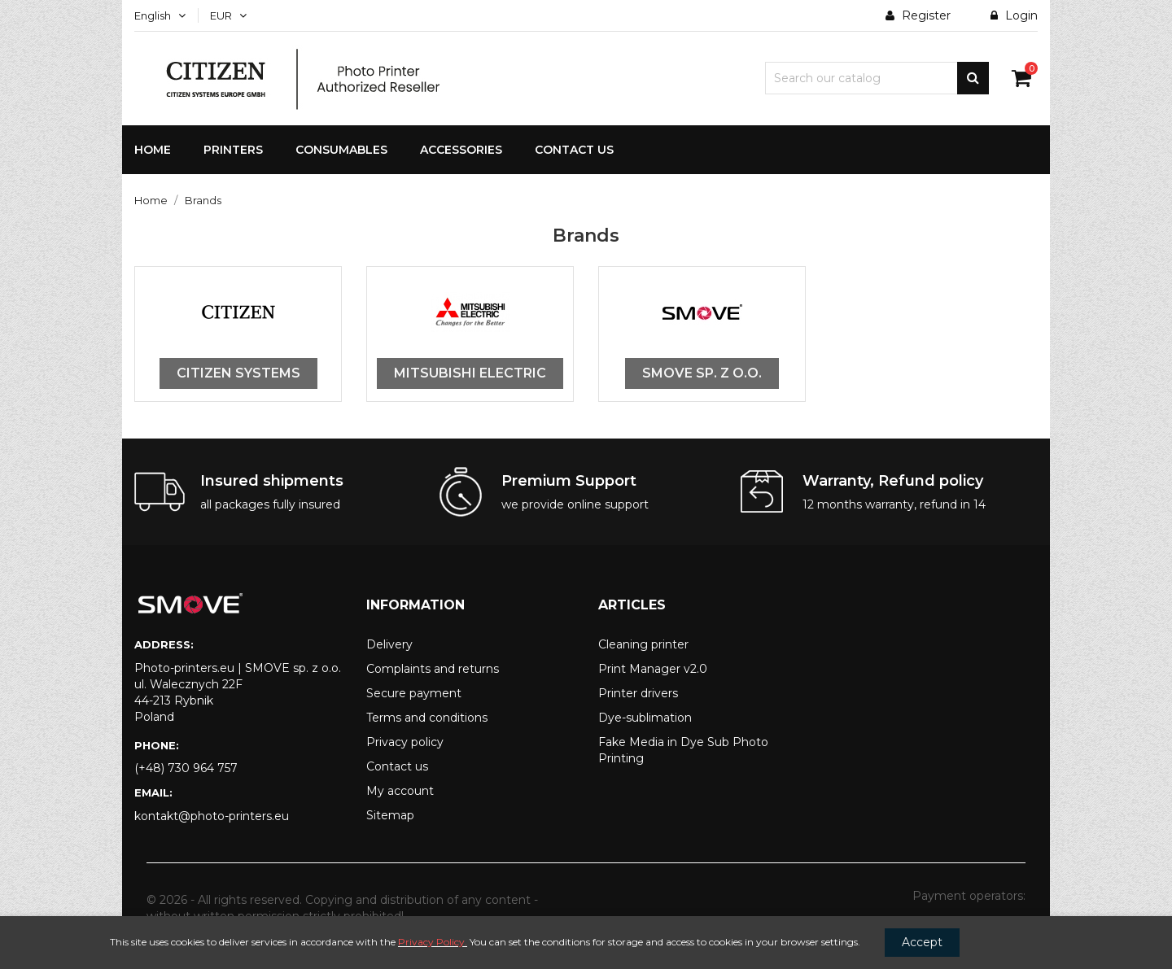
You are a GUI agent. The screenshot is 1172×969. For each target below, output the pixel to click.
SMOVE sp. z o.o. (702, 373)
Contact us (397, 766)
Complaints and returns (432, 668)
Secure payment (413, 693)
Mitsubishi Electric (470, 373)
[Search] (877, 78)
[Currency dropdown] (228, 15)
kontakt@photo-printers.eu (211, 816)
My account (400, 790)
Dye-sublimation (645, 717)
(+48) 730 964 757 (186, 768)
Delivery (389, 644)
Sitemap (390, 815)
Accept (922, 942)
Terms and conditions (427, 717)
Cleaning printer (643, 644)
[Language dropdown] (160, 15)
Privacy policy (405, 742)
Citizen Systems (238, 373)
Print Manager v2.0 (652, 668)
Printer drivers (638, 693)
